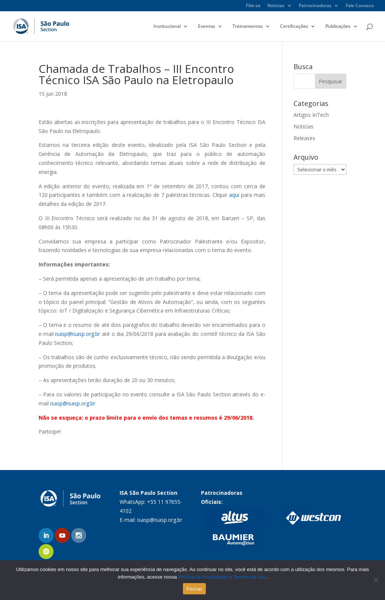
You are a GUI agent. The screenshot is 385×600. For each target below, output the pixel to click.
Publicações (338, 26)
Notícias (276, 6)
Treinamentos (247, 26)
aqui (234, 194)
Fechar (194, 589)
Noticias (303, 126)
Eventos (206, 26)
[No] (375, 580)
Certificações (294, 26)
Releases (304, 138)
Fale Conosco (360, 6)
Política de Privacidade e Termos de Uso (222, 577)
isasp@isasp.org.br (77, 333)
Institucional (167, 26)
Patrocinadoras (315, 6)
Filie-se (253, 6)
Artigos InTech (311, 114)
